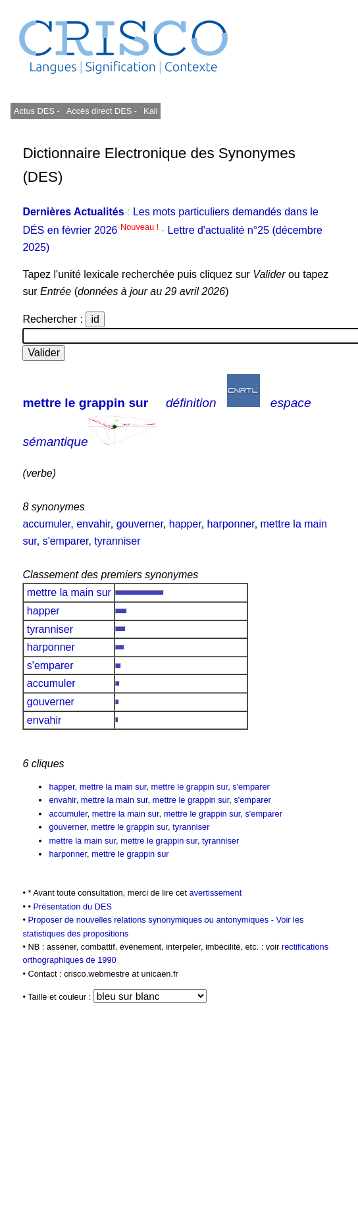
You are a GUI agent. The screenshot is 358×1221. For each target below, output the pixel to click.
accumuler (46, 523)
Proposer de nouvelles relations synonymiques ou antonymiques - (152, 920)
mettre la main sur (69, 592)
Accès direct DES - (101, 111)
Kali (150, 111)
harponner (231, 523)
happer (185, 523)
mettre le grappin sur (85, 403)
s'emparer (66, 541)
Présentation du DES (72, 906)
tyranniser (117, 541)
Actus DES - (37, 111)
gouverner (139, 523)
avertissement (216, 893)
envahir (93, 523)
